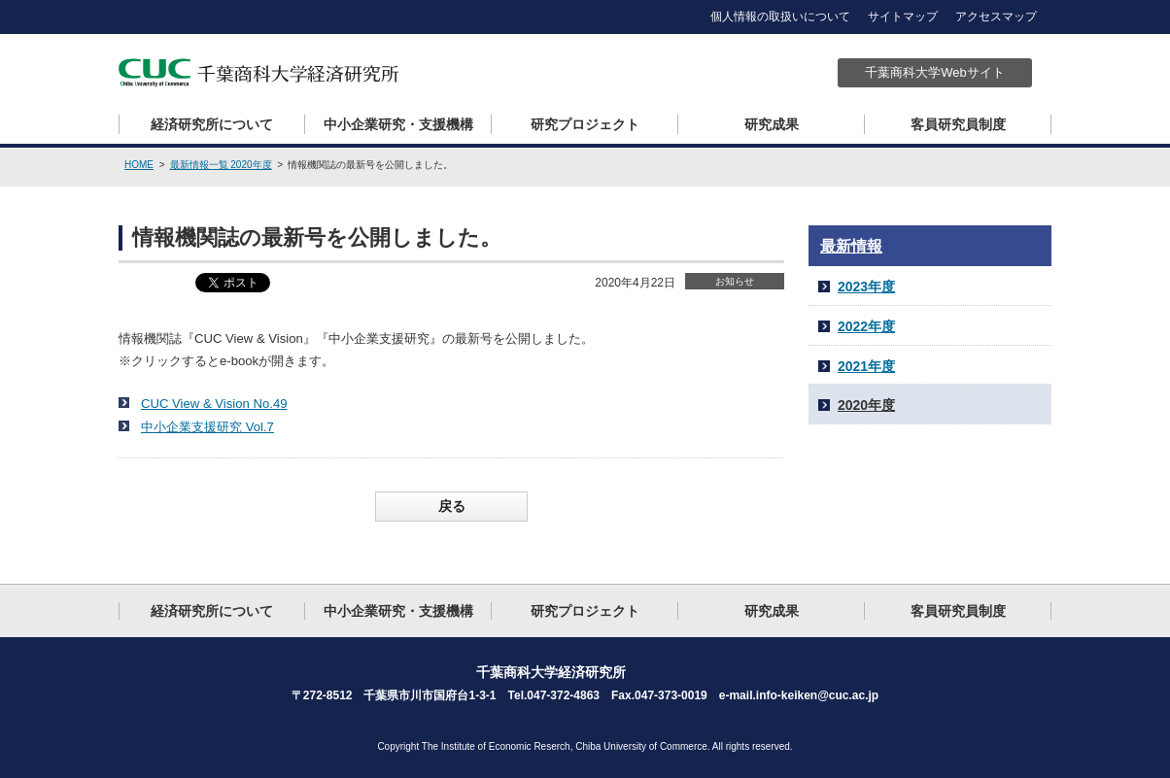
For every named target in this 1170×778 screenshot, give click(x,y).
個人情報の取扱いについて (780, 16)
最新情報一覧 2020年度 (221, 164)
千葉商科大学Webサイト (935, 72)
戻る (451, 506)
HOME (139, 164)
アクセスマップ (996, 16)
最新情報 (851, 246)
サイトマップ (903, 16)
